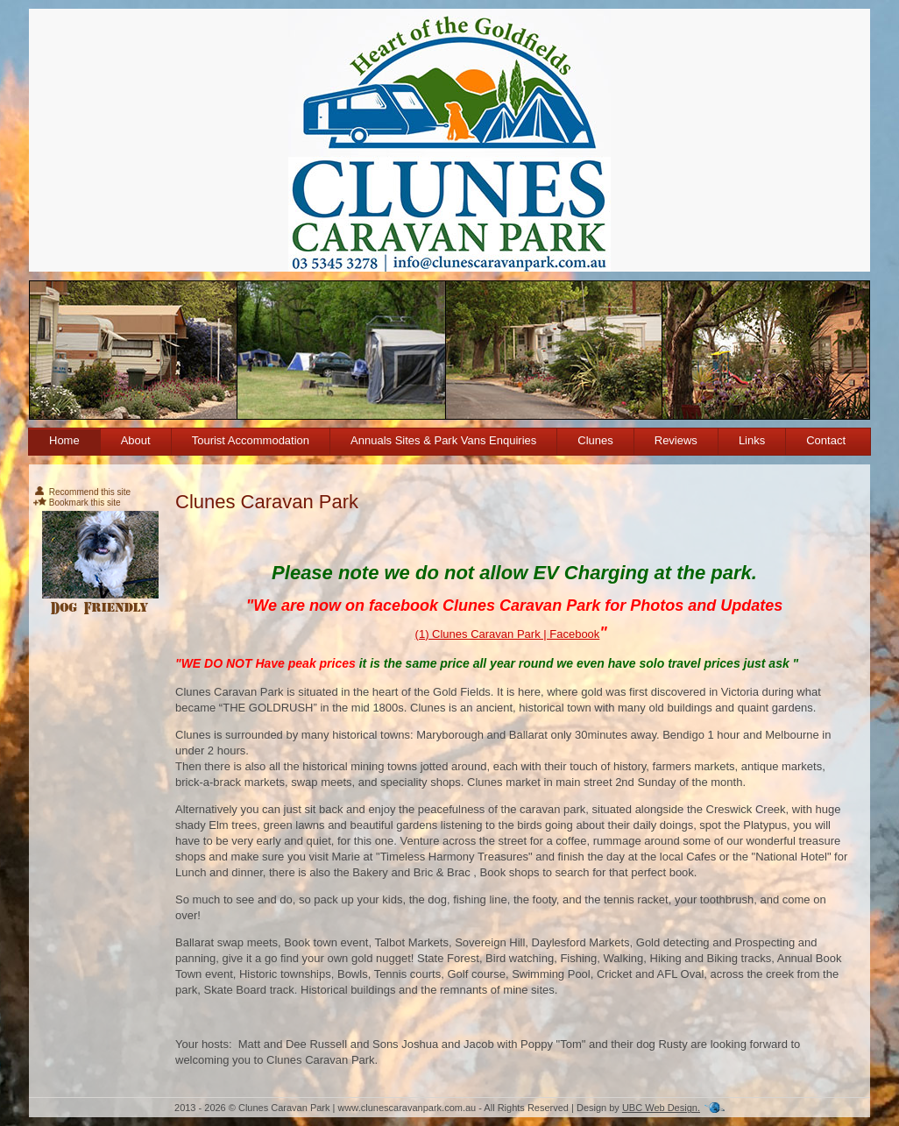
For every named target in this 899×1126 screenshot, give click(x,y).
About (136, 440)
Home (64, 440)
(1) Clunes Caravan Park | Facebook (507, 634)
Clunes (594, 440)
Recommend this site (82, 492)
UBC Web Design (659, 1107)
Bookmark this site (76, 502)
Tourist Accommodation (250, 440)
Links (752, 440)
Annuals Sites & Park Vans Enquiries (443, 440)
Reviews (676, 440)
